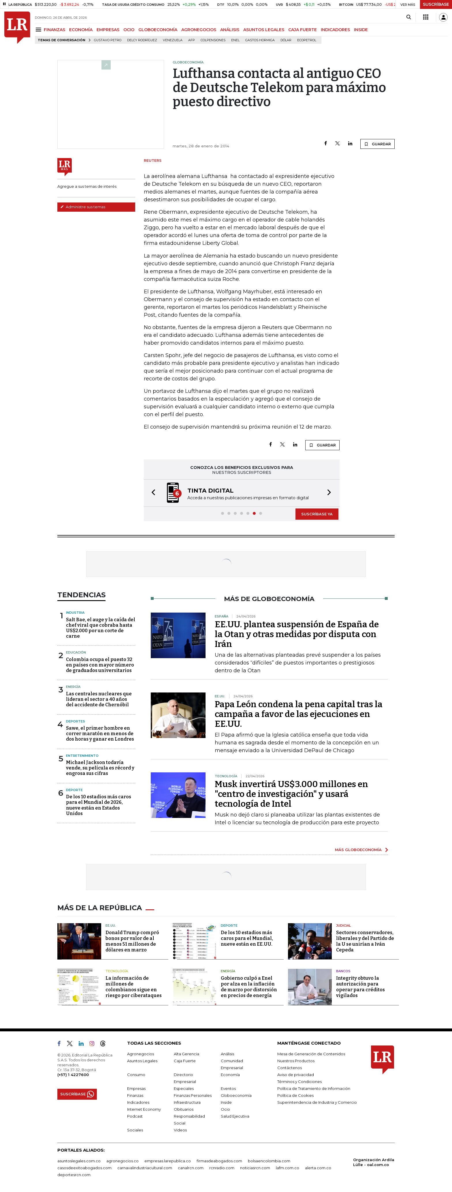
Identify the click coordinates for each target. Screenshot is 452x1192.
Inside (226, 1102)
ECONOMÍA (81, 29)
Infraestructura (187, 1102)
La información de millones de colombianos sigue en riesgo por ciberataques (134, 986)
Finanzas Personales (193, 1095)
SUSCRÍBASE (436, 4)
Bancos (343, 971)
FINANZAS (54, 29)
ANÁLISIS (229, 29)
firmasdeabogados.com (219, 1161)
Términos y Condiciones (299, 1081)
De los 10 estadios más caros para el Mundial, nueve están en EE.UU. (247, 938)
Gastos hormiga (260, 40)
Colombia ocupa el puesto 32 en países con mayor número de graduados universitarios (100, 665)
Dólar (285, 40)
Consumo (136, 1074)
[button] (151, 493)
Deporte (74, 790)
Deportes (75, 721)
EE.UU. (111, 925)
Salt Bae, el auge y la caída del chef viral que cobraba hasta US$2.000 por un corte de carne (100, 628)
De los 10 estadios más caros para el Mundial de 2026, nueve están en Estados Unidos (98, 805)
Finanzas (135, 1095)
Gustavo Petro (107, 40)
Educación (76, 652)
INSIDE (361, 29)
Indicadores (138, 1102)
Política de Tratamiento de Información (313, 1088)
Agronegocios (140, 1054)
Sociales (135, 1130)
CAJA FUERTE (302, 29)
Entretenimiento (82, 756)
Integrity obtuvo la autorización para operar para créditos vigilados (360, 986)
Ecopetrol (306, 40)
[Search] (409, 17)
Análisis (227, 1054)
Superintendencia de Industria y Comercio (317, 1102)
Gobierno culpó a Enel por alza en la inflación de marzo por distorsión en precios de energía (249, 986)
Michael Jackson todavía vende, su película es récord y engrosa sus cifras (100, 768)
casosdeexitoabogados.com (84, 1167)
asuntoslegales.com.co (79, 1161)
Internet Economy (144, 1109)
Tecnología (117, 971)
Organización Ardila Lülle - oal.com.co (373, 1162)
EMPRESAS (108, 29)
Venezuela (172, 40)
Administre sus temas (82, 206)
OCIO (128, 29)
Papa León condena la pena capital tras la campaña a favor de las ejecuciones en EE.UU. (299, 714)
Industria (75, 613)
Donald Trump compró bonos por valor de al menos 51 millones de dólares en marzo (132, 941)
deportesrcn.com (74, 1174)
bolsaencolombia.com (269, 1161)
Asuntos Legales (142, 1060)
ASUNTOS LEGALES (263, 29)
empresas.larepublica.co (167, 1161)
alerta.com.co (318, 1167)
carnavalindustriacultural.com (144, 1167)
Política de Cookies (295, 1095)
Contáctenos (289, 1067)
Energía (73, 687)
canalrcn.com (191, 1167)
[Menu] (39, 29)
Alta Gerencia (186, 1054)
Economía (230, 1074)
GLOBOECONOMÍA (157, 29)
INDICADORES (335, 29)
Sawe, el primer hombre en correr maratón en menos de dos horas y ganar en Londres (100, 733)
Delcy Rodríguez (142, 40)
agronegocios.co (122, 1161)
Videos (180, 1130)
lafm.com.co (287, 1167)
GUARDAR (377, 144)
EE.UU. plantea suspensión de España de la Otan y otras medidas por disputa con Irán (297, 634)
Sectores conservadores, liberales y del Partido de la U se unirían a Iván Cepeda (365, 941)
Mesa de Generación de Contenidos (311, 1054)
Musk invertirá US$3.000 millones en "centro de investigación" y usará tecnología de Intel (291, 794)
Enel (235, 40)
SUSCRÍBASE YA (317, 514)
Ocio (225, 1109)
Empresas (136, 1088)
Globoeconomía (236, 1095)
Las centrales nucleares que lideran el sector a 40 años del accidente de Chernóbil (99, 699)
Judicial (343, 925)
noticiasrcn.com (255, 1167)
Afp (191, 40)
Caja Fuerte (185, 1060)
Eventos (228, 1088)
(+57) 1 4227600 (73, 1074)
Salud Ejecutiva (235, 1116)
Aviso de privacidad (295, 1074)
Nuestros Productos (295, 1060)
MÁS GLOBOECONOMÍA (358, 849)
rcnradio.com (221, 1167)
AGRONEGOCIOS (198, 29)
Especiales (184, 1088)
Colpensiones (213, 40)
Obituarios (183, 1109)
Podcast (135, 1116)
